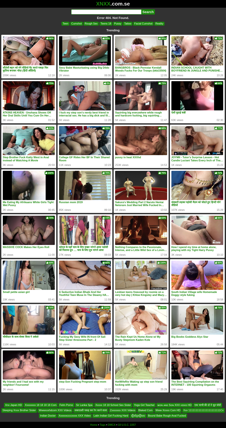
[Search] (106, 12)
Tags (103, 424)
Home (93, 424)
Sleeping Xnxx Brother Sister (19, 410)
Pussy (117, 23)
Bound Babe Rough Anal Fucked (167, 415)
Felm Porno (66, 405)
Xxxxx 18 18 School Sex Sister (113, 405)
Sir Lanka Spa (84, 405)
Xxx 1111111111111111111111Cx (203, 410)
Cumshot (76, 23)
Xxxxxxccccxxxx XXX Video (75, 415)
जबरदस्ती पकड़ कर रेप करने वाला (90, 410)
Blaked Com (145, 410)
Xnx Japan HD (13, 405)
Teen (65, 23)
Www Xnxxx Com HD (168, 410)
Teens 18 (106, 23)
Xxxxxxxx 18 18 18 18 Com (41, 405)
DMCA (112, 424)
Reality (159, 23)
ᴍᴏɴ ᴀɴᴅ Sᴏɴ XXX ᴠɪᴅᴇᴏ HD (174, 405)
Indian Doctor (48, 415)
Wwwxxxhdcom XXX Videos (55, 410)
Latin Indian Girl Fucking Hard (111, 415)
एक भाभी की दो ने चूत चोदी (207, 405)
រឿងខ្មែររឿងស (138, 415)
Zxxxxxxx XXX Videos (122, 410)
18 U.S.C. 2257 (127, 424)
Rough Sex (91, 23)
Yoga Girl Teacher (144, 405)
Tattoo (127, 23)
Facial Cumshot (143, 23)
